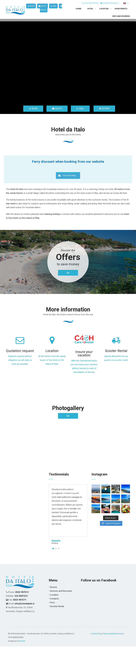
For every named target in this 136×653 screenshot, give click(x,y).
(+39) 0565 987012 (91, 5)
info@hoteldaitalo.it (111, 5)
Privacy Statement (110, 640)
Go (68, 279)
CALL (53, 8)
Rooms (53, 593)
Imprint (121, 640)
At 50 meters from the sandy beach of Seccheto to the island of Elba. (52, 367)
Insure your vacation (84, 360)
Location (52, 358)
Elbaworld (21, 647)
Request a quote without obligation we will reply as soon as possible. (20, 367)
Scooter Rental (116, 358)
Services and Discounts (61, 597)
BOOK (31, 8)
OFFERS (104, 115)
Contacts (54, 605)
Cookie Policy (96, 640)
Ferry (52, 609)
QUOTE (42, 8)
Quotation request (20, 358)
